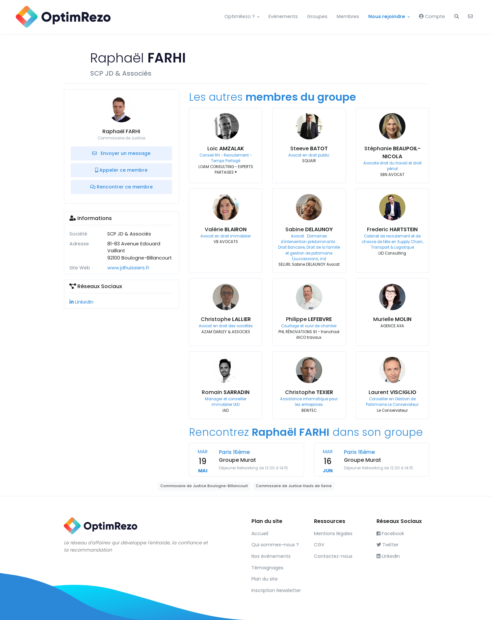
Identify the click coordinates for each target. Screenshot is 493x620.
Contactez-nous (333, 556)
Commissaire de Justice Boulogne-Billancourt (204, 486)
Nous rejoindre (386, 16)
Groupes (317, 16)
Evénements (283, 16)
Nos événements (271, 556)
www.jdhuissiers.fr (128, 267)
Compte (432, 16)
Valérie (225, 229)
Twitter (387, 544)
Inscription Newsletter (276, 590)
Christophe (226, 319)
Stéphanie (392, 152)
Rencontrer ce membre (121, 187)
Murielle (392, 319)
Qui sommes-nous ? (275, 544)
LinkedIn (81, 302)
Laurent (392, 392)
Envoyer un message (121, 153)
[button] (456, 16)
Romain (225, 392)
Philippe (309, 319)
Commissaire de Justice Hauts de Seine (294, 486)
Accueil (259, 533)
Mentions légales (333, 533)
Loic (225, 148)
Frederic (392, 229)
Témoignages (267, 567)
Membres (348, 16)
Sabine (309, 229)
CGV (319, 544)
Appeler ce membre (121, 170)
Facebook (390, 533)
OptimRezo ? (239, 16)
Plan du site (264, 579)
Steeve (309, 148)
